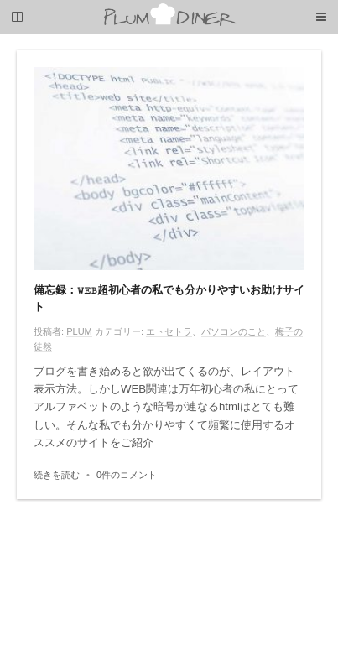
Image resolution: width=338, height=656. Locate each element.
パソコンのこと (233, 331)
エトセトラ (169, 331)
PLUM (79, 331)
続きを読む (57, 475)
